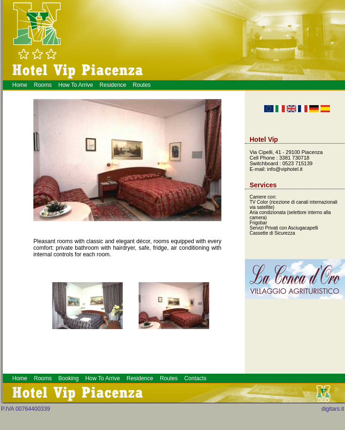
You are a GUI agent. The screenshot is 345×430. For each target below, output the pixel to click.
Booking (68, 378)
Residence (113, 85)
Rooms (43, 85)
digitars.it (332, 409)
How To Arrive (75, 85)
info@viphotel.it (284, 169)
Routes (142, 85)
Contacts (195, 378)
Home (19, 85)
